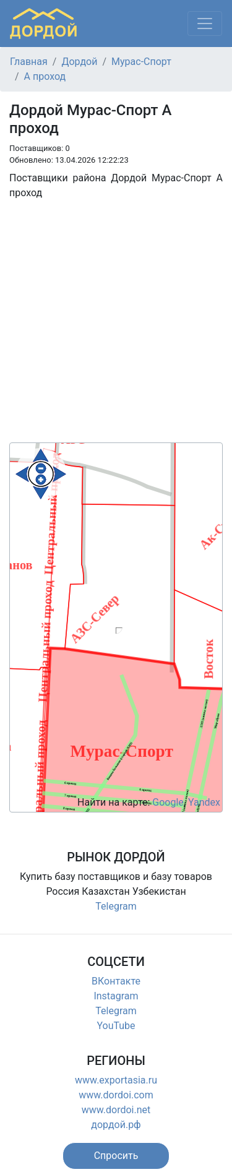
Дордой (79, 61)
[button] (116, 1156)
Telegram (115, 906)
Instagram (115, 996)
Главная (29, 61)
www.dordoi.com (116, 1095)
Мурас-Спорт (141, 61)
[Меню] (204, 23)
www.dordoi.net (116, 1110)
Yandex (204, 802)
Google (168, 802)
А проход (45, 76)
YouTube (116, 1026)
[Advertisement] (116, 326)
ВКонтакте (116, 981)
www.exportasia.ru (116, 1080)
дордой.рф (115, 1125)
